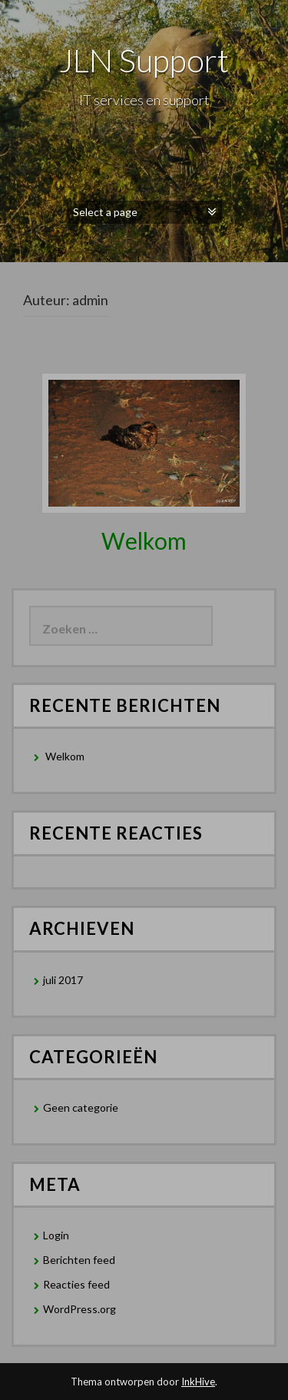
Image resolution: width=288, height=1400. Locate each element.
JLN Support (144, 60)
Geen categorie (80, 1107)
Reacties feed (76, 1284)
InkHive (198, 1381)
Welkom (144, 540)
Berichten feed (79, 1259)
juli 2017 (63, 979)
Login (56, 1235)
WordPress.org (79, 1308)
